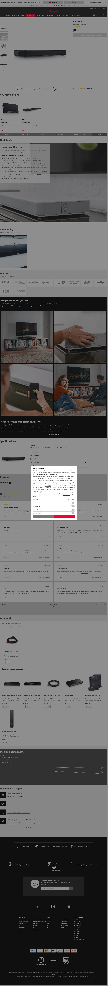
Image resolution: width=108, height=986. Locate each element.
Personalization (37, 509)
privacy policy (66, 494)
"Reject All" (46, 480)
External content (37, 513)
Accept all (65, 517)
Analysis (35, 503)
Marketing (35, 506)
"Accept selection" (37, 491)
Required (35, 499)
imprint (34, 496)
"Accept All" (48, 485)
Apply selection (43, 517)
